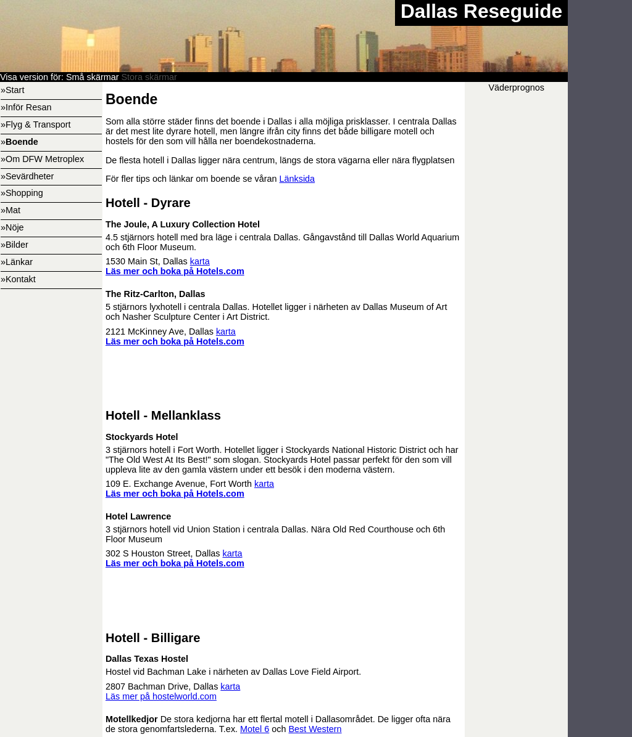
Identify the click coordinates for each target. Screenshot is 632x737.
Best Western (314, 729)
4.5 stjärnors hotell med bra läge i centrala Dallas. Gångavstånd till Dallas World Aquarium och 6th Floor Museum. (284, 223)
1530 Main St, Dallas (148, 261)
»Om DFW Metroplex (42, 159)
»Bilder (14, 245)
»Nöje (12, 227)
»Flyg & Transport (36, 124)
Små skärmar (92, 77)
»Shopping (22, 193)
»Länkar (17, 262)
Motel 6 (254, 729)
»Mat (10, 210)
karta (200, 261)
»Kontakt (18, 279)
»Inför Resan (26, 107)
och (278, 729)
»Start (12, 90)
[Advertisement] (283, 600)
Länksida (297, 179)
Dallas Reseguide (481, 11)
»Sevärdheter (27, 176)
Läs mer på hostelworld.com (161, 696)
